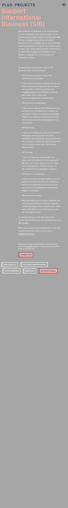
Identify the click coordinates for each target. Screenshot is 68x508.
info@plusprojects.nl (26, 234)
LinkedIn (29, 246)
